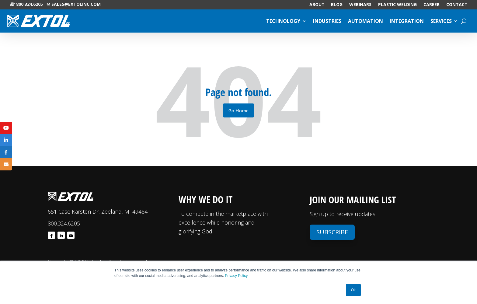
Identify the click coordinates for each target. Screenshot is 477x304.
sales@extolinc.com (76, 4)
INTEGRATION (407, 21)
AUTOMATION (365, 21)
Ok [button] (353, 290)
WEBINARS (360, 4)
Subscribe (332, 232)
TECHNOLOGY (283, 21)
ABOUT (317, 4)
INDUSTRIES (327, 21)
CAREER (431, 4)
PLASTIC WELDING (397, 4)
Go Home (238, 110)
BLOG (337, 4)
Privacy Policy (236, 276)
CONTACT (457, 4)
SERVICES (441, 21)
